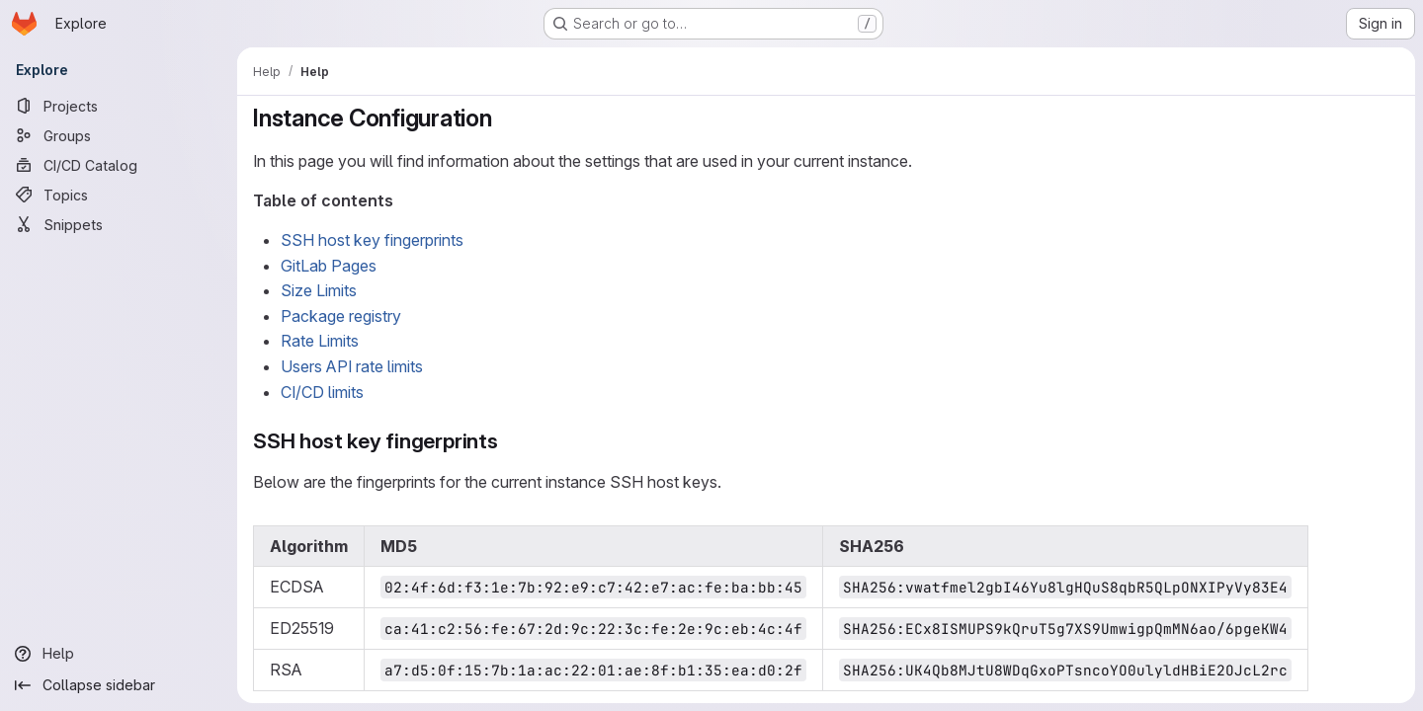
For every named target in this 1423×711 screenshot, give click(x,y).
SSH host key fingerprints (372, 240)
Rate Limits (320, 341)
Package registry (341, 316)
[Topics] (118, 194)
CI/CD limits (322, 392)
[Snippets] (118, 224)
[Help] (118, 654)
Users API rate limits (352, 366)
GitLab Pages (329, 266)
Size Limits (319, 290)
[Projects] (118, 105)
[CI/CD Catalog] (118, 165)
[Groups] (118, 135)
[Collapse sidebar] (118, 685)
